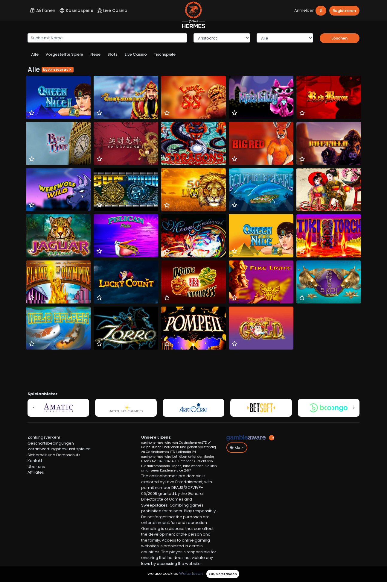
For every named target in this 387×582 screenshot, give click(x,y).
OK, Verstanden (223, 574)
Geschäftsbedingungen (51, 443)
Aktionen (42, 10)
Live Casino (112, 10)
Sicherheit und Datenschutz (54, 455)
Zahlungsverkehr (44, 437)
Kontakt (35, 460)
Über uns (36, 466)
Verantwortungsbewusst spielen (59, 449)
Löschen (339, 38)
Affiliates (36, 472)
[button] (33, 407)
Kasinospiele (76, 10)
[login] (310, 11)
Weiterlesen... (192, 574)
